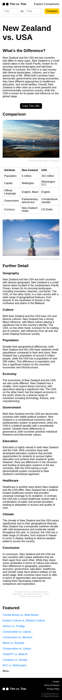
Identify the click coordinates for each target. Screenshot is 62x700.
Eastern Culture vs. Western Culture (24, 620)
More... (7, 671)
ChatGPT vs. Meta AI (15, 654)
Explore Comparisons (46, 4)
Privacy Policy (53, 689)
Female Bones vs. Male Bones (21, 614)
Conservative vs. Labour (17, 648)
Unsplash (55, 161)
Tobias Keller (42, 161)
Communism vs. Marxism (17, 637)
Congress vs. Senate (15, 659)
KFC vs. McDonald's (14, 665)
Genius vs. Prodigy (14, 626)
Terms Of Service (51, 685)
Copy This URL (31, 106)
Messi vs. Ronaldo (13, 643)
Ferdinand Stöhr (41, 259)
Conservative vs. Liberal (17, 631)
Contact (56, 682)
